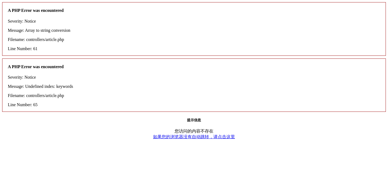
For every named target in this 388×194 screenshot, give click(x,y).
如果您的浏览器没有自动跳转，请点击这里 (194, 136)
